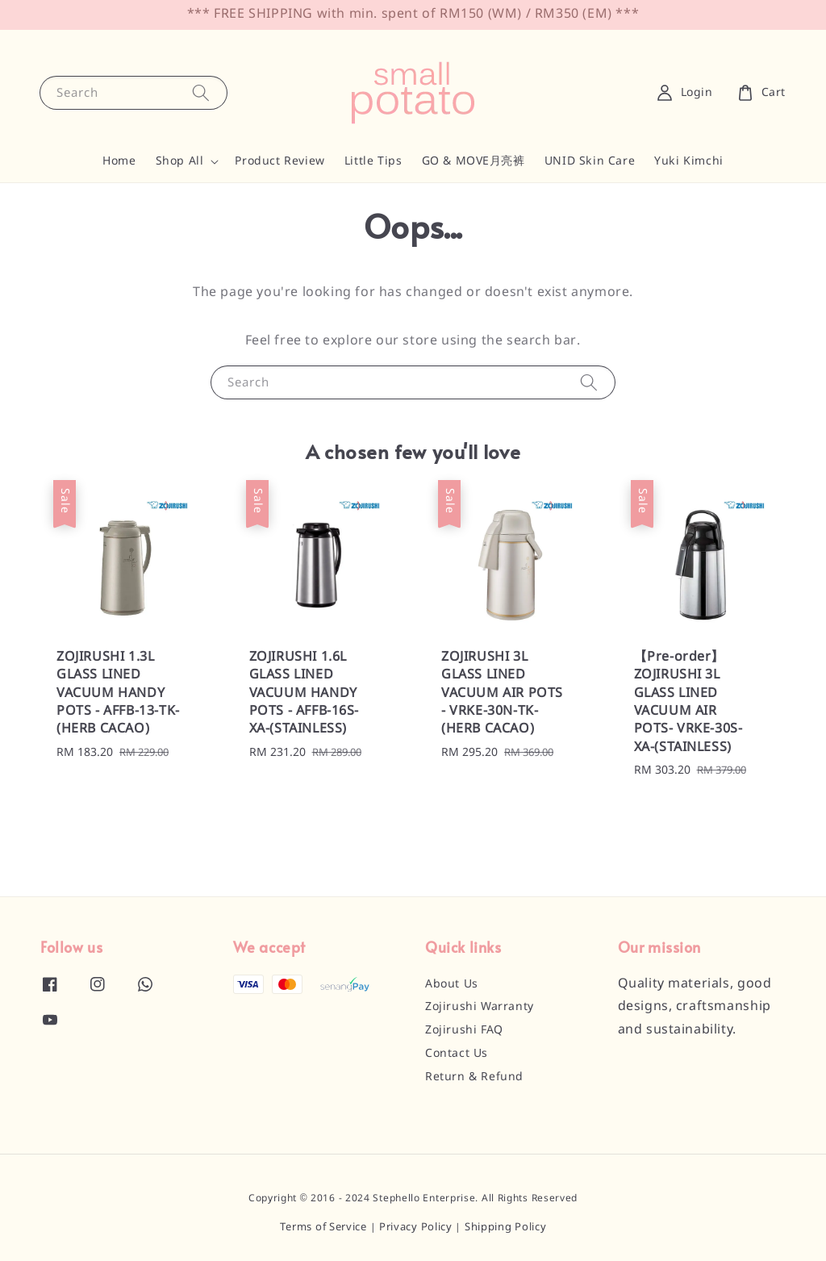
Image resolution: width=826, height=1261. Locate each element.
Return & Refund (474, 1077)
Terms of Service (323, 1227)
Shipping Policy (506, 1227)
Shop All (180, 161)
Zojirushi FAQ (464, 1030)
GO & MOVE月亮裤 (473, 161)
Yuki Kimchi (689, 161)
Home (119, 161)
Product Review (279, 161)
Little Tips (373, 161)
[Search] (201, 92)
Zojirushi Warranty (479, 1007)
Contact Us (456, 1053)
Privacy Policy (416, 1227)
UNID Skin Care (589, 161)
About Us (451, 984)
